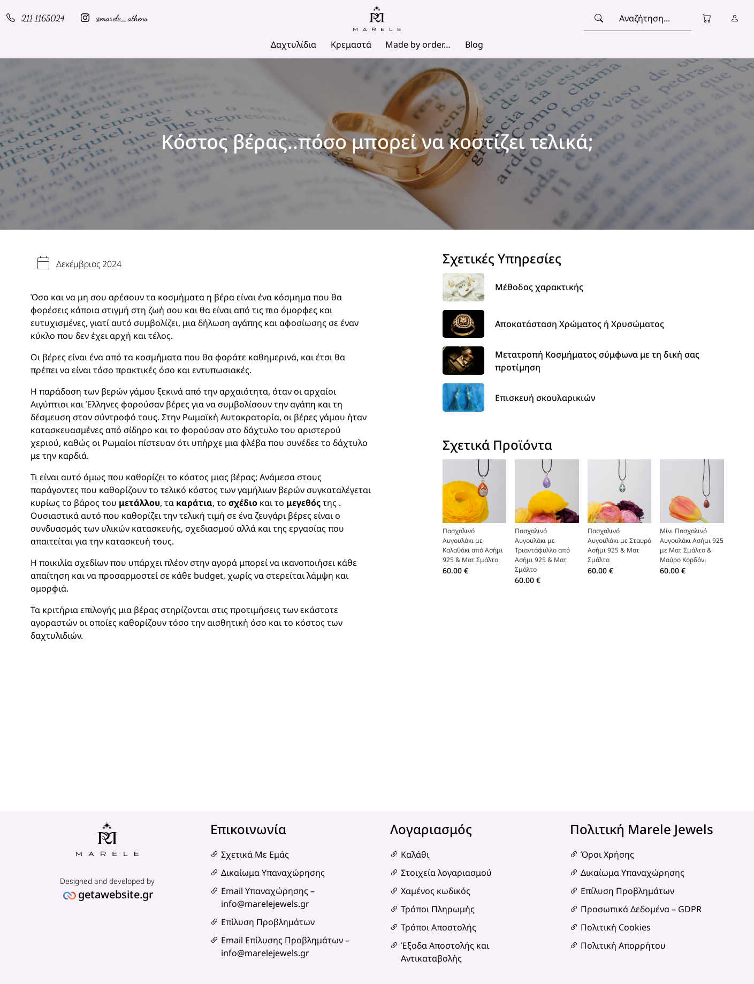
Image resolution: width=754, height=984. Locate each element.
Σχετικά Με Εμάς (255, 854)
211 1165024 (35, 18)
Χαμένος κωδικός (435, 891)
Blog (474, 44)
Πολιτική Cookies (616, 927)
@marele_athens (114, 18)
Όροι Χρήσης (607, 854)
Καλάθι (415, 854)
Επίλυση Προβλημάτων (268, 922)
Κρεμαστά (351, 44)
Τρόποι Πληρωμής (438, 909)
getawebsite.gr (116, 894)
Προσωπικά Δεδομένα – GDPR (641, 909)
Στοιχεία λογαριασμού (446, 873)
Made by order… (418, 44)
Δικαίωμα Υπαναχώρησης (273, 873)
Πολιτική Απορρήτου (623, 945)
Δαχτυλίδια (293, 44)
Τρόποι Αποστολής (438, 927)
